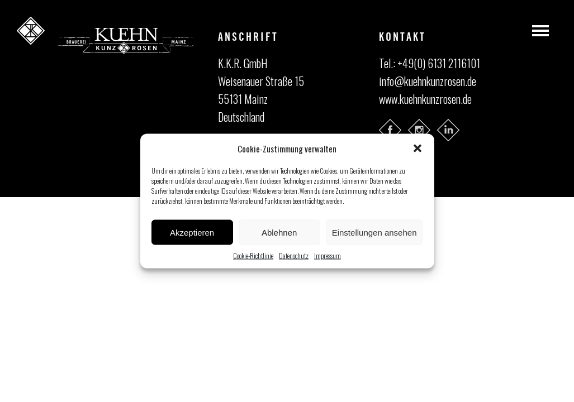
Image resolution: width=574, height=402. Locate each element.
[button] (417, 148)
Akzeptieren (192, 232)
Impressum (327, 255)
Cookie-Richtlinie (253, 255)
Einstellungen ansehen (374, 232)
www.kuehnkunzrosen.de (425, 98)
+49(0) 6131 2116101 (438, 63)
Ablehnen (279, 232)
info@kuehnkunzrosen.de (427, 81)
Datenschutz (294, 255)
